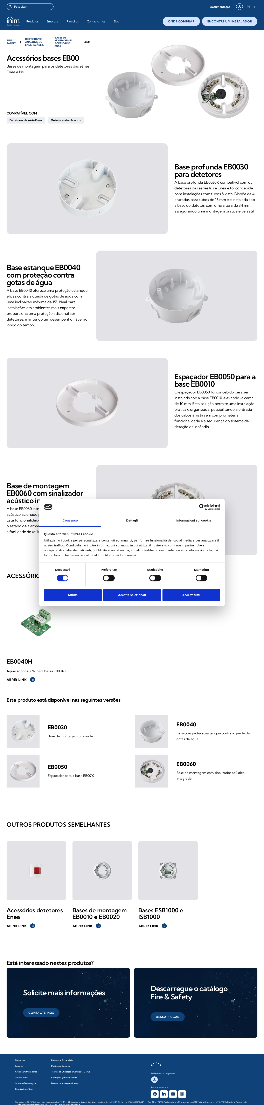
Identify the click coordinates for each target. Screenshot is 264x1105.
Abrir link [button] (21, 679)
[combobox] (30, 6)
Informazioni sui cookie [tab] (193, 520)
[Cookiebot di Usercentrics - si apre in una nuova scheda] (202, 507)
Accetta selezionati (132, 595)
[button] (220, 6)
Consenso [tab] (70, 520)
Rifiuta (73, 595)
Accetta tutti (191, 595)
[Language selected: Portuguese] (251, 7)
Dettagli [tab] (132, 520)
